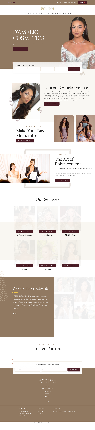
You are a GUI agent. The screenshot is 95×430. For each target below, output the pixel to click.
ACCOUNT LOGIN (61, 13)
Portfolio (41, 13)
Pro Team (48, 13)
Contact (69, 13)
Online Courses (32, 13)
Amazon (54, 13)
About (24, 13)
